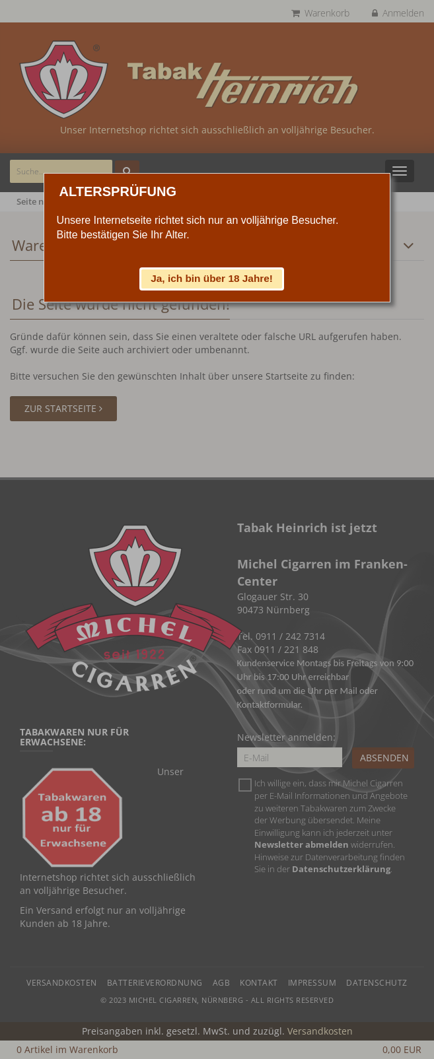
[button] (212, 278)
